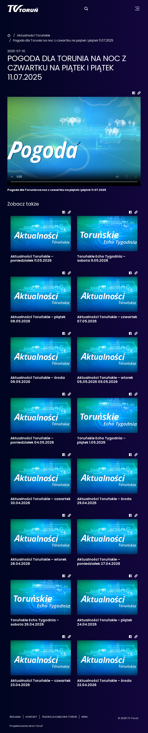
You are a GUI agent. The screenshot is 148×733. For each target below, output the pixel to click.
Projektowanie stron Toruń (26, 726)
